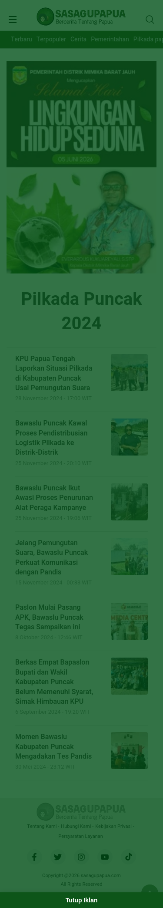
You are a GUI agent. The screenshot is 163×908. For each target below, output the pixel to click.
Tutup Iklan (82, 900)
